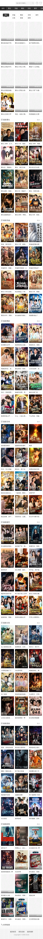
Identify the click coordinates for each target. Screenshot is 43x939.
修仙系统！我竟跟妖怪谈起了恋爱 (26, 368)
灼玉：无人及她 (6, 469)
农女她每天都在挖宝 (21, 315)
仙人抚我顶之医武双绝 (8, 647)
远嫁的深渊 (18, 795)
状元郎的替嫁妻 (34, 718)
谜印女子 (4, 848)
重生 (9, 8)
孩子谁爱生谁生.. (34, 43)
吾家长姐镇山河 (20, 617)
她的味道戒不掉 (6, 593)
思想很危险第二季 (7, 872)
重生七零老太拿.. (20, 90)
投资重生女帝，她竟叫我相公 (10, 345)
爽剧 (22, 8)
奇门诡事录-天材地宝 (36, 795)
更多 (39, 120)
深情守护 (32, 493)
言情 (29, 8)
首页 (3, 8)
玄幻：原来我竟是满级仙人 (10, 392)
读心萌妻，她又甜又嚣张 (23, 570)
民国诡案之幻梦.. (34, 114)
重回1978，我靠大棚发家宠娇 (11, 315)
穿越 (16, 8)
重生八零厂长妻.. (34, 90)
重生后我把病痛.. (6, 90)
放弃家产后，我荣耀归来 (23, 546)
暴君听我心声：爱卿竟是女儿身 (11, 416)
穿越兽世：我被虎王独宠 (9, 268)
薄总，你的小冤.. (20, 114)
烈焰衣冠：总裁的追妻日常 (24, 516)
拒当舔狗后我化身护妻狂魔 (10, 546)
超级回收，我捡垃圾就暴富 (10, 617)
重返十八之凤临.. (34, 67)
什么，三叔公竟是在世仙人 (24, 416)
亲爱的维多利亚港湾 (35, 469)
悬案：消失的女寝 (7, 747)
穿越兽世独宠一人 (21, 268)
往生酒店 (4, 818)
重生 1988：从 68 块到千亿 (10, 143)
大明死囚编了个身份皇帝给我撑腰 (12, 670)
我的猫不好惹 (5, 795)
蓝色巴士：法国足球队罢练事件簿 (12, 919)
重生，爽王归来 (20, 167)
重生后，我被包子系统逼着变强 (11, 167)
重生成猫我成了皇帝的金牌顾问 (11, 215)
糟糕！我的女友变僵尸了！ (10, 771)
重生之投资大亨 (6, 114)
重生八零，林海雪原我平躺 (24, 244)
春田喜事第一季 (20, 718)
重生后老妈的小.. (20, 43)
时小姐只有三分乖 (21, 593)
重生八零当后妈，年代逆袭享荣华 (12, 291)
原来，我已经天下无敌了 (9, 244)
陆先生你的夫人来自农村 (9, 493)
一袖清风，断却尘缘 (21, 493)
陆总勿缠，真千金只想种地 (10, 516)
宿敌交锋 (32, 895)
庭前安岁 (4, 570)
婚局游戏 (18, 818)
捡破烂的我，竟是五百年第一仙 (25, 392)
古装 (13, 18)
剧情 (29, 18)
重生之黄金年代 (6, 67)
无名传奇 (18, 872)
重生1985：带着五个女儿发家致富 (26, 215)
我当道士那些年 (20, 747)
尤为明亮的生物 (34, 919)
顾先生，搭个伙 (20, 469)
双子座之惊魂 (19, 771)
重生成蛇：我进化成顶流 (9, 191)
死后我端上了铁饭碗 (21, 291)
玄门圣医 (4, 694)
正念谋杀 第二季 (34, 848)
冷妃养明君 (18, 670)
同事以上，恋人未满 (21, 848)
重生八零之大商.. (20, 67)
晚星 (30, 445)
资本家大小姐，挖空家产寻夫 (10, 895)
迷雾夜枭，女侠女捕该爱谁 (24, 647)
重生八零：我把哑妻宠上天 (24, 143)
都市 (35, 8)
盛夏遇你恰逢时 (20, 445)
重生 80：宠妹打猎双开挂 (23, 191)
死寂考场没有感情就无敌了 (24, 694)
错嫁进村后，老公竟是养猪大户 (11, 368)
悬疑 (21, 18)
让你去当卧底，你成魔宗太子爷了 (12, 718)
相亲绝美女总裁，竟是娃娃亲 (24, 345)
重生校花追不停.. (6, 43)
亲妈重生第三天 (34, 771)
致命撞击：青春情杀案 (22, 895)
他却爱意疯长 (5, 445)
